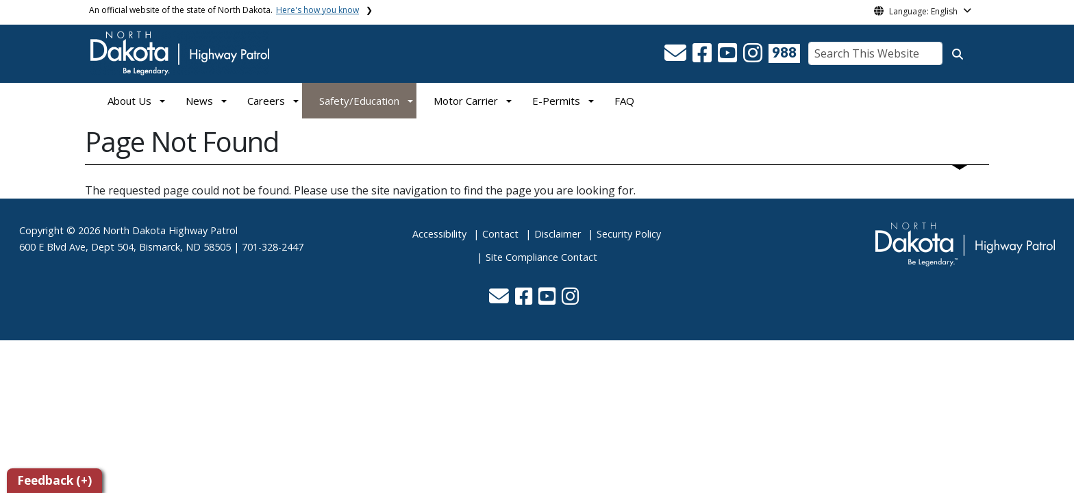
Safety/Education (359, 101)
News (199, 101)
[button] (676, 56)
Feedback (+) (54, 480)
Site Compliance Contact (541, 257)
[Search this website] (958, 54)
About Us (129, 101)
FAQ (624, 101)
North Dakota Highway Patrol (170, 230)
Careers (266, 101)
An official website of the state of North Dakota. (224, 10)
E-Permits (556, 101)
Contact (500, 233)
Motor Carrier (466, 101)
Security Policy (629, 233)
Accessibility (439, 233)
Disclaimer (557, 233)
